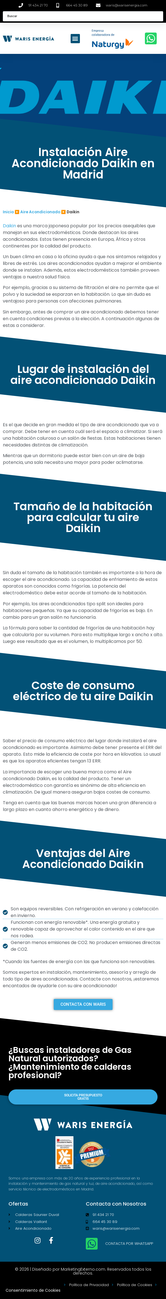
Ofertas (18, 1203)
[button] (75, 38)
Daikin (9, 226)
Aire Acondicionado (40, 212)
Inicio (8, 212)
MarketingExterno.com (83, 1269)
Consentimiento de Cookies (33, 1290)
